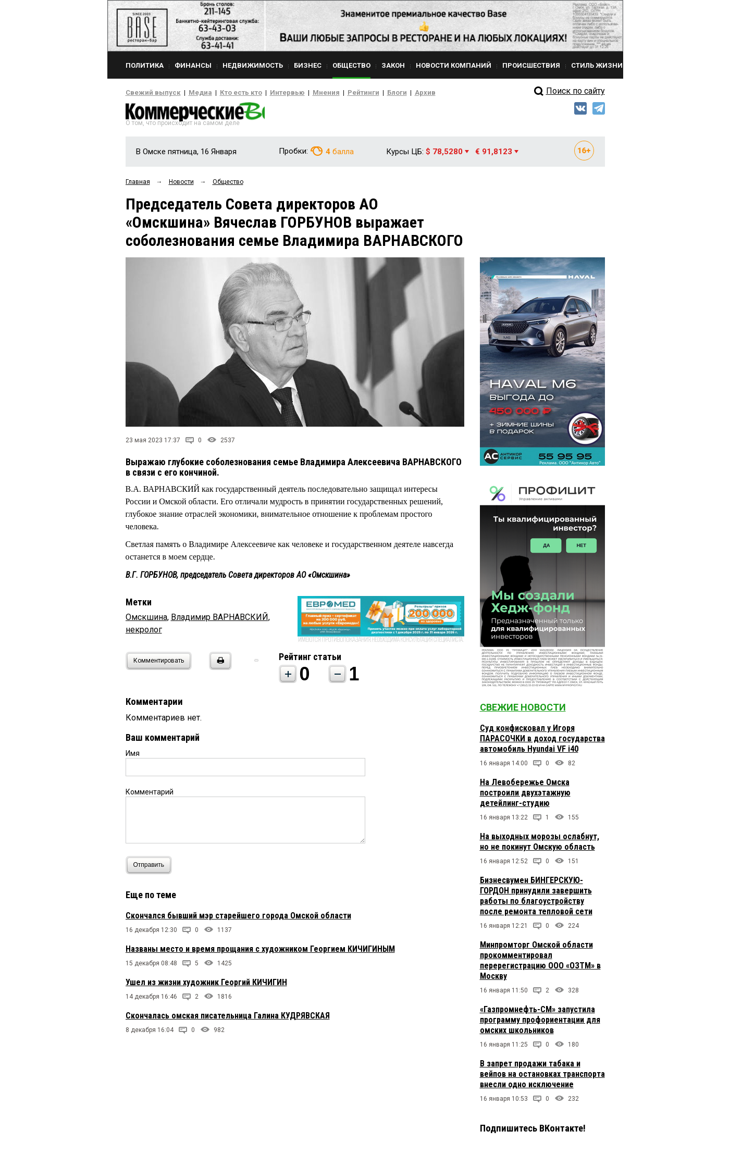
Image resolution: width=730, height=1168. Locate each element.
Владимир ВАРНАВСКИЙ (219, 620)
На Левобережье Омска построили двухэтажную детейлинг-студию (525, 795)
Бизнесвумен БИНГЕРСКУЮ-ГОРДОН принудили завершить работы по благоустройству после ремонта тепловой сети (536, 899)
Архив (389, 92)
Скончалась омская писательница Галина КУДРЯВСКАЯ (228, 1019)
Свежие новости (523, 710)
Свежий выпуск (149, 92)
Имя (133, 756)
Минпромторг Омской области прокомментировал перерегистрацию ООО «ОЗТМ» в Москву (540, 963)
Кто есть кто (226, 92)
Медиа (190, 92)
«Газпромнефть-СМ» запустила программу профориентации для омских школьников (540, 1023)
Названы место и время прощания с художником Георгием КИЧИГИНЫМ (260, 952)
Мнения (300, 92)
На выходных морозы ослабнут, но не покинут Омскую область (539, 845)
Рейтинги (333, 92)
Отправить (151, 868)
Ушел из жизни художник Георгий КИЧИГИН (206, 985)
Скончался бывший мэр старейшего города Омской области (238, 919)
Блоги (363, 92)
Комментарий (150, 795)
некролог (144, 633)
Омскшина (146, 620)
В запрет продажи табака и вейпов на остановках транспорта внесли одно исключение (542, 1077)
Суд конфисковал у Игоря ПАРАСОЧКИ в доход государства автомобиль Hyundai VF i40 (542, 741)
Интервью (266, 92)
